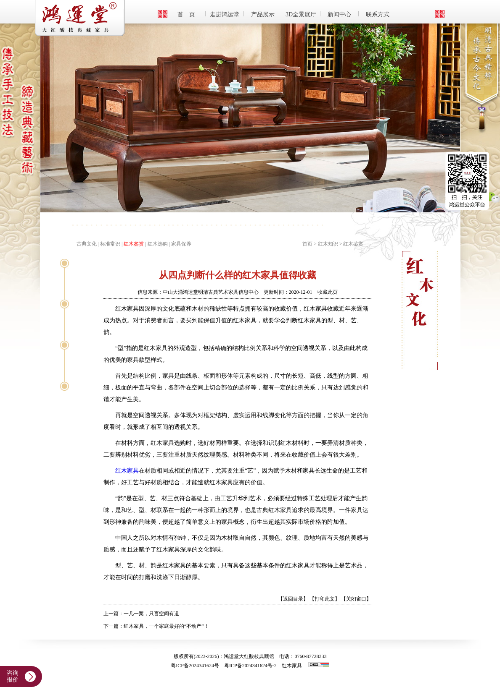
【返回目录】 (293, 599)
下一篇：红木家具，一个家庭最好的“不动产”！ (156, 626)
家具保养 (181, 244)
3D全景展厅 (301, 14)
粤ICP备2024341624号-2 (250, 666)
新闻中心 (339, 14)
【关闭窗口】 (356, 599)
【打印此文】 (325, 599)
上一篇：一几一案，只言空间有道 (141, 613)
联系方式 (377, 14)
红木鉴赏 (134, 244)
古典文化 (87, 244)
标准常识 (110, 244)
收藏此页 (327, 292)
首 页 (186, 14)
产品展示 (263, 14)
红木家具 (127, 471)
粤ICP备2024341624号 (195, 666)
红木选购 (158, 244)
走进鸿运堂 (224, 14)
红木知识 (328, 244)
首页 (307, 244)
